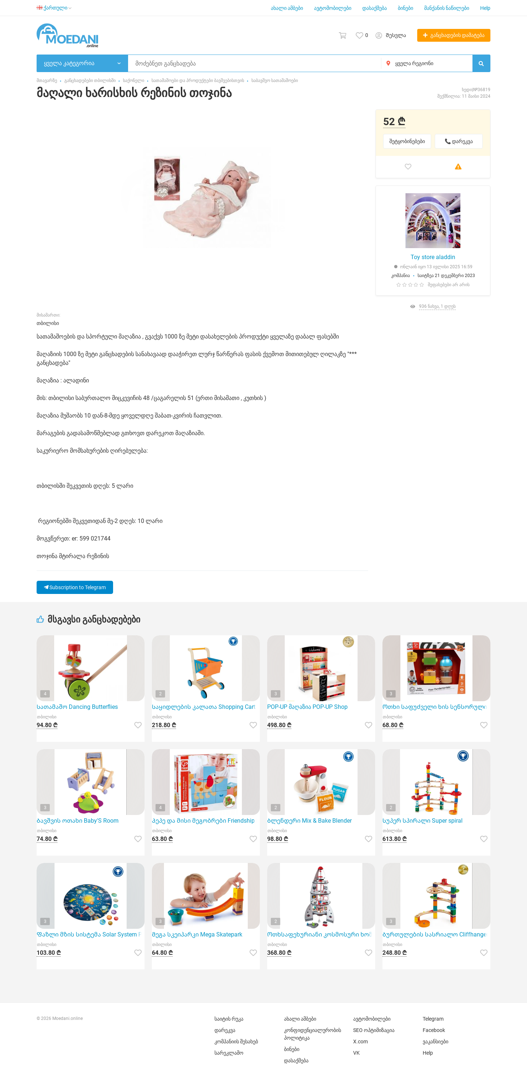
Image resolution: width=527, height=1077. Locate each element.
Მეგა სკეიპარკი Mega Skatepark (197, 934)
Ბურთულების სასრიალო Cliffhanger (435, 934)
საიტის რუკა (228, 1019)
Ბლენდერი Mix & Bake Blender (309, 820)
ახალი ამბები (287, 8)
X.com (360, 1041)
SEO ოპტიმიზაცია (374, 1030)
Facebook (434, 1030)
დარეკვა (224, 1030)
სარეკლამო (228, 1053)
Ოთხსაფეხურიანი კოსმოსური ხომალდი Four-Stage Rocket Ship (321, 934)
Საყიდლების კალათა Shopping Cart (203, 706)
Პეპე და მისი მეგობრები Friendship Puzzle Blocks (206, 820)
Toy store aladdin (433, 257)
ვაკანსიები (435, 1041)
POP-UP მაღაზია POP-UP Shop (307, 706)
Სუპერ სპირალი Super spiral (422, 820)
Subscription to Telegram (75, 587)
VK (356, 1053)
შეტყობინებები (407, 141)
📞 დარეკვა (459, 141)
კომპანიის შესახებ (236, 1041)
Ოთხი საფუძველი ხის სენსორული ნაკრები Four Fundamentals (436, 706)
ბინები (405, 8)
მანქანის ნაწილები (446, 8)
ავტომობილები (332, 8)
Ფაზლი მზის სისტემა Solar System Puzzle (91, 934)
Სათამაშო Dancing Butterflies (77, 706)
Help (485, 8)
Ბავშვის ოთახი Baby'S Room (78, 820)
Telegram (433, 1019)
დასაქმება (374, 8)
